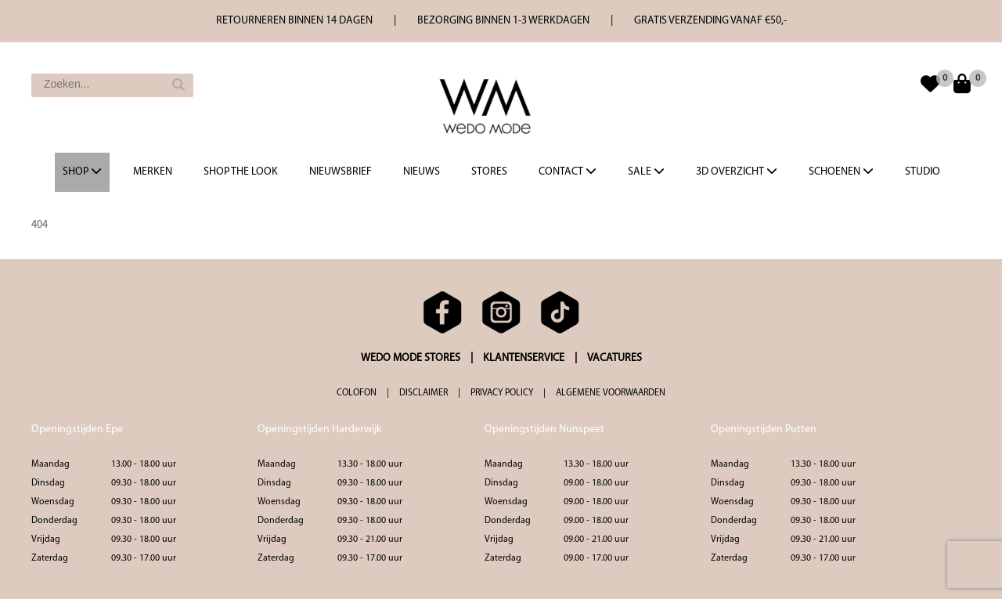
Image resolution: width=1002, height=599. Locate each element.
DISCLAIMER (423, 393)
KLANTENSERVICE (523, 358)
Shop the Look (241, 172)
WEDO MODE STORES (410, 358)
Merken (152, 172)
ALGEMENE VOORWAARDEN (610, 393)
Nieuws (421, 172)
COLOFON (357, 393)
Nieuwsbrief (340, 172)
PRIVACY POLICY (501, 393)
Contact (568, 171)
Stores (489, 172)
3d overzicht (736, 171)
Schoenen (841, 171)
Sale (646, 171)
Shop (82, 171)
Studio (922, 172)
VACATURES (614, 358)
